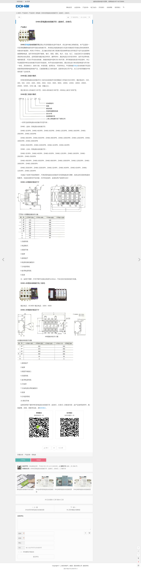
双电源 (38, 13)
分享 (60, 448)
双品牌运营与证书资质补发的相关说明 (109, 26)
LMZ (115, 61)
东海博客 (109, 7)
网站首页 (69, 7)
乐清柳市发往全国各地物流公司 (106, 29)
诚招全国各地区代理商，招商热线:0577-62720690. (108, 1)
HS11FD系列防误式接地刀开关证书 (108, 34)
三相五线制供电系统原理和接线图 (107, 46)
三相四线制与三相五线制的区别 (106, 48)
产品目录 (85, 7)
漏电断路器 (119, 71)
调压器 (108, 59)
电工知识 (93, 7)
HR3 (107, 76)
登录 (27, 1)
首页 (18, 13)
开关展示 (101, 7)
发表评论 (74, 17)
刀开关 (116, 67)
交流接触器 (101, 71)
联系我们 (117, 7)
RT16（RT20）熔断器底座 (105, 32)
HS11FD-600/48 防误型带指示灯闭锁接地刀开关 (112, 43)
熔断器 (109, 70)
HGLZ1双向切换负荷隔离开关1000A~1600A (110, 23)
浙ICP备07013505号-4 (70, 568)
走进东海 (77, 7)
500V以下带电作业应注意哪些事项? (108, 37)
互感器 (114, 76)
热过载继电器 (102, 63)
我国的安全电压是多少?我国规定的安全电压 (110, 40)
